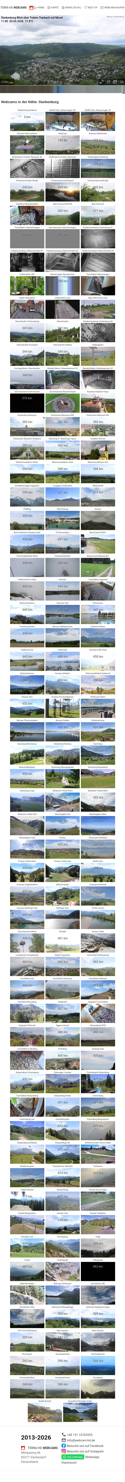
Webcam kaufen (112, 7)
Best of (90, 7)
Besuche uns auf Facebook (85, 1445)
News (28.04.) (71, 7)
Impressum (69, 1462)
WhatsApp (92, 1457)
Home (38, 7)
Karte (53, 7)
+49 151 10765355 (79, 1435)
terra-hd (13, 8)
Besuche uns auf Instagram (85, 1451)
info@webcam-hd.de (81, 1440)
